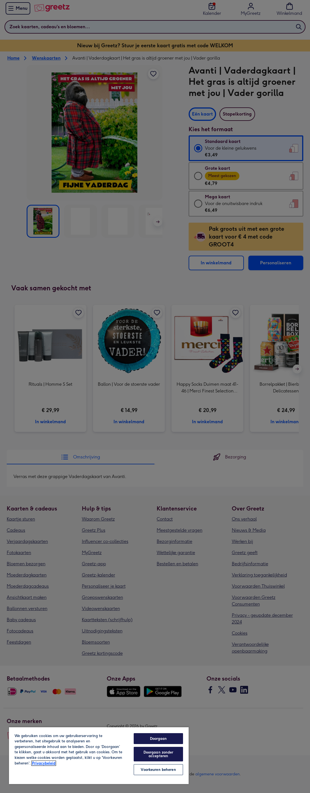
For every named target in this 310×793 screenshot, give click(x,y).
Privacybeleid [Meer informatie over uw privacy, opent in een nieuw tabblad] (43, 763)
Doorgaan (158, 738)
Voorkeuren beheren (158, 770)
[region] (99, 755)
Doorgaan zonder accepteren (158, 754)
